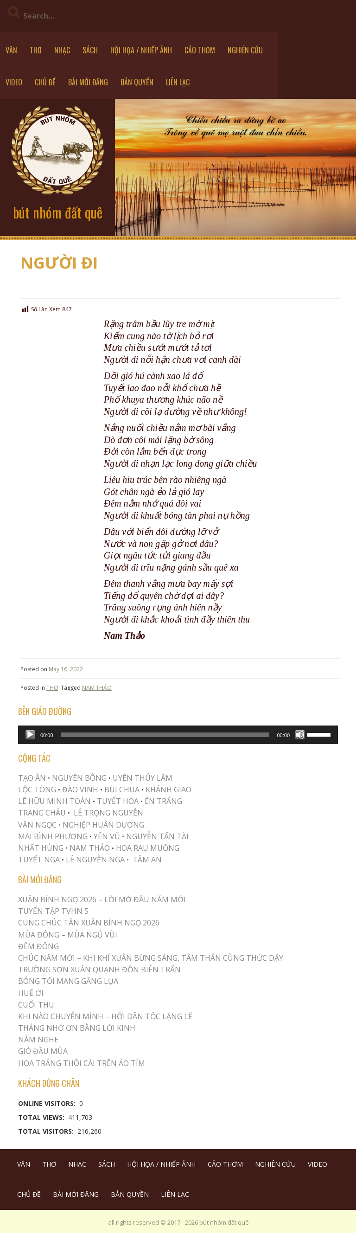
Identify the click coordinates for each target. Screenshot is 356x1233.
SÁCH (90, 50)
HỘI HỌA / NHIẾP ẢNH (141, 50)
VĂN (11, 50)
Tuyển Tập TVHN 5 (53, 911)
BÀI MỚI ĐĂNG (88, 82)
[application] (178, 735)
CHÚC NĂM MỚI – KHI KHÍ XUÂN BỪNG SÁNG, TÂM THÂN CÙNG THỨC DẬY (150, 958)
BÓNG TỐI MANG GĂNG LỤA (68, 981)
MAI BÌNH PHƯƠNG (53, 836)
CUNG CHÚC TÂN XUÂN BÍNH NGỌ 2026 (88, 923)
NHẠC (62, 50)
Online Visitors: (47, 1103)
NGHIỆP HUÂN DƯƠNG (103, 825)
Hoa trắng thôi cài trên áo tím (81, 1063)
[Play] (30, 734)
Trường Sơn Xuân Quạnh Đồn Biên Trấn (99, 969)
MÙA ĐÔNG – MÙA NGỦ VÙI (67, 935)
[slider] (165, 734)
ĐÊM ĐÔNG (38, 946)
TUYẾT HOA (118, 801)
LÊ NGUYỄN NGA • (97, 859)
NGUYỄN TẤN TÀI (157, 836)
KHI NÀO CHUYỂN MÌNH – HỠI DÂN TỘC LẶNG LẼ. (106, 1016)
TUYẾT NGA (40, 859)
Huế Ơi (31, 993)
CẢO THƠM (199, 50)
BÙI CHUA (122, 789)
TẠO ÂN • (34, 778)
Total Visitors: (47, 1131)
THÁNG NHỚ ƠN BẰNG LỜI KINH (76, 1028)
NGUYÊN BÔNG (79, 778)
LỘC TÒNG (37, 789)
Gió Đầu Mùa (43, 1051)
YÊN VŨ (107, 836)
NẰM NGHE (38, 1039)
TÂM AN (147, 859)
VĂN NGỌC (38, 825)
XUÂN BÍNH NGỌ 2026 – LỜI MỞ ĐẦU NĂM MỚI (102, 899)
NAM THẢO (97, 688)
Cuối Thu (36, 1005)
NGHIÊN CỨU (245, 50)
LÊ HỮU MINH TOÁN (54, 801)
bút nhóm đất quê (57, 212)
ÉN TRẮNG (163, 801)
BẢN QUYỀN (137, 82)
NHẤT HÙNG (41, 848)
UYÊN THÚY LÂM (141, 778)
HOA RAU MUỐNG (146, 848)
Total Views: (42, 1117)
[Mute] (300, 734)
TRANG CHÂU (42, 813)
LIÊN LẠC (178, 82)
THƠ (36, 50)
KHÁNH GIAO (168, 789)
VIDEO (14, 82)
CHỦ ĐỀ (45, 82)
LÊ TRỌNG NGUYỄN (108, 813)
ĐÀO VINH (80, 789)
